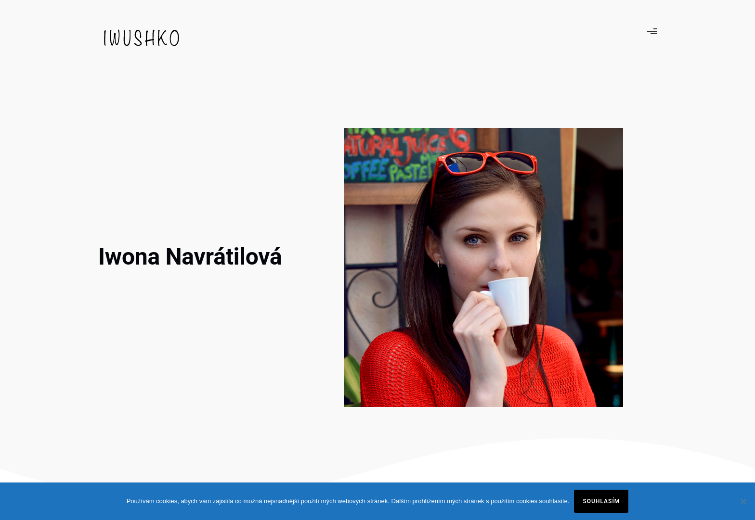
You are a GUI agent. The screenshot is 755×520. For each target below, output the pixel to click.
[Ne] (743, 501)
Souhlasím (601, 501)
